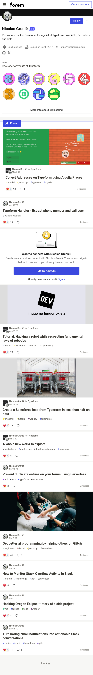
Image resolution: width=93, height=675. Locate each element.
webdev (32, 419)
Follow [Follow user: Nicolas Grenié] (77, 20)
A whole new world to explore (24, 444)
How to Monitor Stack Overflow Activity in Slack (38, 574)
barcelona (63, 449)
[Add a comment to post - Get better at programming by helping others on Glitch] (8, 555)
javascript (22, 182)
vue (5, 609)
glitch (40, 643)
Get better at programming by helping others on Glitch (42, 543)
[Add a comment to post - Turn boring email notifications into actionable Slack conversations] (8, 650)
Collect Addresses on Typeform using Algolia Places (44, 177)
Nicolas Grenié (20, 169)
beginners (9, 548)
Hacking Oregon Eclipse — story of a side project (38, 604)
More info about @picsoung (46, 109)
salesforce (46, 419)
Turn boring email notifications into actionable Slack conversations (41, 636)
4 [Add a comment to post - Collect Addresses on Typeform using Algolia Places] (22, 189)
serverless (37, 479)
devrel (21, 548)
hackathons (9, 449)
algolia (48, 182)
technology (20, 578)
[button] (9, 79)
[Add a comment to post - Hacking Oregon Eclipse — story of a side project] (7, 616)
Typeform (36, 169)
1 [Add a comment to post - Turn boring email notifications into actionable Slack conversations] (19, 650)
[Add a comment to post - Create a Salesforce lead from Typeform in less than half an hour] (8, 426)
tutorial (10, 182)
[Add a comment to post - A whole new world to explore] (7, 456)
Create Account (46, 270)
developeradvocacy (44, 449)
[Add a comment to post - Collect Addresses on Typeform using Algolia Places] (11, 189)
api (5, 479)
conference (25, 449)
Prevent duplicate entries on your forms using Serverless (44, 474)
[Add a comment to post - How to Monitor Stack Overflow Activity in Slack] (6, 585)
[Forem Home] (17, 4)
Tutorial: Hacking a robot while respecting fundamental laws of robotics (43, 338)
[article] (46, 164)
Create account (80, 4)
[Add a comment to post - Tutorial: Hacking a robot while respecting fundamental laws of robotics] (8, 352)
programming (45, 345)
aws (13, 479)
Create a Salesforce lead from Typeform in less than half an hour (46, 412)
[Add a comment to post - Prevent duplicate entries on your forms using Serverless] (6, 486)
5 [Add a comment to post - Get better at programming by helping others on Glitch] (19, 555)
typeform (36, 182)
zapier (7, 643)
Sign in (62, 279)
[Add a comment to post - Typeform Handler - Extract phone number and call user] (8, 222)
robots (7, 345)
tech (32, 578)
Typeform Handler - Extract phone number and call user (43, 211)
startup (7, 578)
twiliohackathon (12, 215)
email (16, 643)
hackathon (29, 643)
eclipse (15, 609)
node (25, 609)
